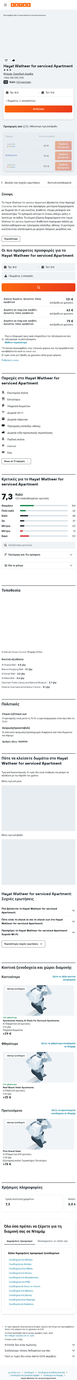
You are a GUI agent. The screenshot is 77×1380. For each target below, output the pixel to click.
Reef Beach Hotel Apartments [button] (18, 1087)
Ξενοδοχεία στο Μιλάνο (21, 1259)
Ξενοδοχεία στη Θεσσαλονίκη (23, 1277)
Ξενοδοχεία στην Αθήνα (21, 1268)
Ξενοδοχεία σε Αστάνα (20, 1264)
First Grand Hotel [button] (12, 1151)
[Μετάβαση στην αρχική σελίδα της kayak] (21, 5)
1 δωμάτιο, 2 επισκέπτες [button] (21, 100)
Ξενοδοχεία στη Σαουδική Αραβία (24, 1375)
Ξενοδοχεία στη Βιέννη (20, 1295)
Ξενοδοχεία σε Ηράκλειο (21, 1304)
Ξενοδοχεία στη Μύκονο (21, 1290)
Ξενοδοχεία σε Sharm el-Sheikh (24, 1286)
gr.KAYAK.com (14, 1372)
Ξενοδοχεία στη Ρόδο (19, 1282)
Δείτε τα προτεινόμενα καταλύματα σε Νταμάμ (63, 1112)
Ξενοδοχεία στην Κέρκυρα (22, 1299)
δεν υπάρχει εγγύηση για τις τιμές (19, 1335)
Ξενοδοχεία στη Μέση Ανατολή (51, 1372)
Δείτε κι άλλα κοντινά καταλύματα (64, 978)
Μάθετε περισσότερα (16, 342)
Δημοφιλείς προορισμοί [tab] (20, 1241)
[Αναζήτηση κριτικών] (41, 545)
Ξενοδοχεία (29, 1372)
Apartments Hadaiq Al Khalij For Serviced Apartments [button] (31, 1020)
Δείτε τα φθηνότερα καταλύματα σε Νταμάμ (58, 1045)
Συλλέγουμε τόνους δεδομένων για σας (40, 1350)
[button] (5, 4)
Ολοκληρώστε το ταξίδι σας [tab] (53, 1241)
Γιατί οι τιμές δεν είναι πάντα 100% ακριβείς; (40, 1356)
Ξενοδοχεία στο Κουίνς (20, 1273)
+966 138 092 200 (13, 77)
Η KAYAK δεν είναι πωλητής (40, 1345)
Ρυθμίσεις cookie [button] (10, 360)
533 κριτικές (23, 82)
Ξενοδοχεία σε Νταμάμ (53, 1375)
